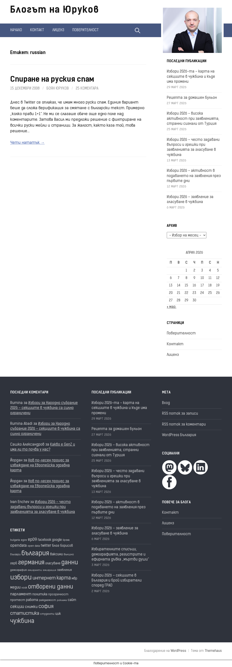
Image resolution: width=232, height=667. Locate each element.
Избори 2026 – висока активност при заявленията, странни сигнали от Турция (193, 119)
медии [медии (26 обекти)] (15, 587)
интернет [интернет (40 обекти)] (44, 578)
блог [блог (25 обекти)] (55, 546)
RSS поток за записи (180, 414)
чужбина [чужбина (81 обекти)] (22, 621)
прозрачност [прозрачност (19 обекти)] (58, 594)
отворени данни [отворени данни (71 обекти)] (50, 587)
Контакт (37, 30)
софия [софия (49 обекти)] (46, 606)
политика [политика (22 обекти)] (39, 594)
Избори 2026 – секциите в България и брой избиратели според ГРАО (117, 581)
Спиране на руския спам (52, 79)
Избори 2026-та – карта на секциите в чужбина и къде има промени (191, 77)
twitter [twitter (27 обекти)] (46, 546)
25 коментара (87, 88)
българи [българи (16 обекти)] (15, 554)
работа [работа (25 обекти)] (32, 600)
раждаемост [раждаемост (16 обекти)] (47, 600)
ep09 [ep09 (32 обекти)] (32, 540)
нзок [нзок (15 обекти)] (24, 588)
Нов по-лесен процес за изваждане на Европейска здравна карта (40, 466)
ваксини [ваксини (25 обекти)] (56, 554)
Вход (166, 403)
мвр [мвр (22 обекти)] (74, 578)
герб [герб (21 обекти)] (13, 563)
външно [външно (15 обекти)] (69, 554)
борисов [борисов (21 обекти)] (66, 546)
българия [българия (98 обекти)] (35, 553)
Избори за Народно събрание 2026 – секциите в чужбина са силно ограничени (44, 408)
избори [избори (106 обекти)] (21, 578)
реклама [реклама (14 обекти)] (62, 600)
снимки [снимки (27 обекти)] (31, 607)
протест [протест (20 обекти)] (17, 600)
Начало (16, 30)
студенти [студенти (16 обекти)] (47, 614)
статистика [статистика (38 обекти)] (24, 613)
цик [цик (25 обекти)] (58, 614)
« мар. (171, 307)
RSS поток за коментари (184, 424)
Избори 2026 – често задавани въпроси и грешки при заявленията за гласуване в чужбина (42, 507)
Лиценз (58, 30)
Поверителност (85, 30)
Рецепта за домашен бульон (192, 98)
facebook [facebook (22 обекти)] (44, 540)
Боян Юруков (57, 88)
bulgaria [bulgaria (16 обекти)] (15, 540)
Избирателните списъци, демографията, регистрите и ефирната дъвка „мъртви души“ (120, 554)
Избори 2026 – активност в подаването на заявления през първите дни (194, 176)
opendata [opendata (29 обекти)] (18, 546)
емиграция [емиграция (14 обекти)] (49, 570)
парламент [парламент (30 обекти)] (20, 594)
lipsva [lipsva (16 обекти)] (66, 540)
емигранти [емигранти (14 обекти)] (35, 570)
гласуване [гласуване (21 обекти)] (52, 563)
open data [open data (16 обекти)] (34, 546)
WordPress (178, 651)
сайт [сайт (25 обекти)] (72, 600)
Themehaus (213, 651)
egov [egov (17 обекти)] (24, 540)
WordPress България (179, 435)
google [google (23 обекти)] (57, 540)
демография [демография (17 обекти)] (18, 570)
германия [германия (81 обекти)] (31, 563)
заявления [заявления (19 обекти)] (64, 570)
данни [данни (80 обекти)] (69, 563)
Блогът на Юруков (54, 10)
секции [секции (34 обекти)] (17, 607)
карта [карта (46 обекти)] (64, 578)
